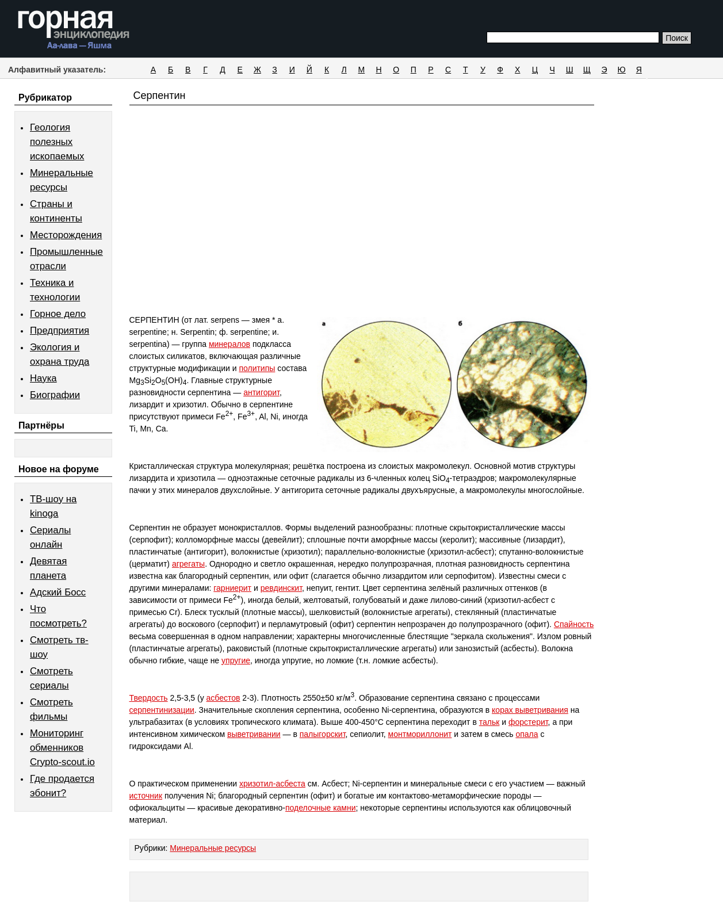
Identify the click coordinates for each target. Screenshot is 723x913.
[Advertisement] (362, 231)
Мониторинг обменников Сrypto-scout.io (62, 747)
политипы (257, 368)
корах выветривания (530, 710)
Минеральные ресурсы (213, 848)
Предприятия (59, 330)
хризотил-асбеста (272, 783)
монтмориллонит (420, 734)
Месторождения (66, 235)
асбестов (223, 697)
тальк (489, 722)
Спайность (574, 624)
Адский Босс (58, 592)
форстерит (528, 722)
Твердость (148, 697)
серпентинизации (161, 710)
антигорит (261, 392)
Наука (43, 378)
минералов (229, 344)
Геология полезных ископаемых (57, 142)
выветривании (254, 734)
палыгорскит (323, 734)
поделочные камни (320, 807)
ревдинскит (281, 588)
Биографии (55, 394)
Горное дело (58, 313)
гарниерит (232, 588)
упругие (235, 660)
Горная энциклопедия (74, 29)
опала (526, 734)
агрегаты (188, 563)
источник (146, 795)
